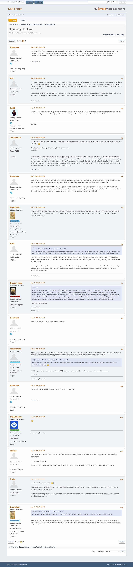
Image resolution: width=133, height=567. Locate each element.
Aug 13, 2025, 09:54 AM (38, 317)
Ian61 (12, 108)
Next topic (120, 35)
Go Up (11, 542)
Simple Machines (22, 564)
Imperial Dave (16, 417)
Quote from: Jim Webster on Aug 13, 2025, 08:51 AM (51, 360)
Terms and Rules (115, 564)
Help (108, 564)
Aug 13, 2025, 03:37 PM (38, 450)
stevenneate (15, 349)
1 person (33, 169)
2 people (33, 61)
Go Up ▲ (123, 564)
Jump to (94, 551)
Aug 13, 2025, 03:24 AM (38, 47)
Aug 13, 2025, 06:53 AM (38, 108)
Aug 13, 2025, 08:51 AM (38, 137)
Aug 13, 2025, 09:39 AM (38, 283)
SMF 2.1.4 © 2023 (12, 564)
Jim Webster (15, 138)
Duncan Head (16, 283)
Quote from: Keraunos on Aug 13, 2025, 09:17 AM (50, 248)
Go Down (12, 41)
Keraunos (14, 47)
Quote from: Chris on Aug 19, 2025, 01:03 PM (48, 511)
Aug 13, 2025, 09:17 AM (38, 176)
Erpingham (15, 207)
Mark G (13, 451)
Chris (12, 479)
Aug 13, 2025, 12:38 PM (38, 416)
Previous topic (108, 35)
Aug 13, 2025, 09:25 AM (38, 207)
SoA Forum (15, 8)
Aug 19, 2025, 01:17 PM (38, 507)
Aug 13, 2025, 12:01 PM (38, 348)
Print (122, 41)
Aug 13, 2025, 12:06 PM (38, 385)
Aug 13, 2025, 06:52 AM (38, 78)
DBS (12, 78)
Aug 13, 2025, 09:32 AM (38, 243)
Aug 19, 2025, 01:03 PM (38, 479)
